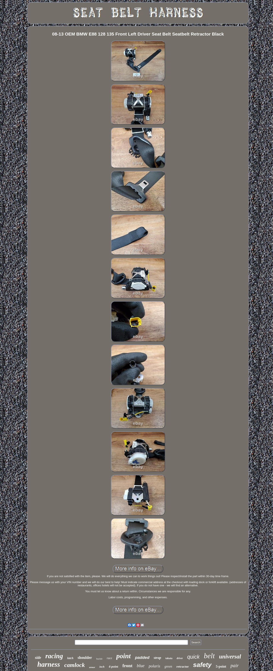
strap (157, 658)
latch (70, 658)
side (38, 657)
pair (235, 665)
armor (92, 667)
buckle (99, 658)
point (123, 656)
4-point (113, 666)
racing (54, 656)
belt (209, 656)
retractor (182, 666)
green (168, 666)
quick (193, 657)
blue (140, 665)
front (127, 665)
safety (202, 664)
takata (168, 658)
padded (142, 657)
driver (180, 658)
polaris (154, 666)
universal (230, 656)
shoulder (85, 657)
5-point (221, 666)
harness (48, 664)
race (109, 658)
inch (102, 666)
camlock (74, 665)
